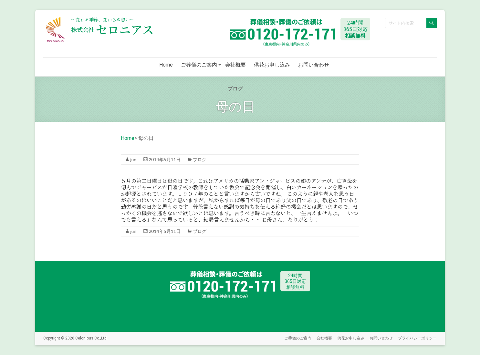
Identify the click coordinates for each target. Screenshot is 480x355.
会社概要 (235, 65)
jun (133, 159)
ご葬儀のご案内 (199, 65)
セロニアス (112, 29)
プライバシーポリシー (417, 338)
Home (166, 65)
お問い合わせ (313, 65)
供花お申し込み (272, 65)
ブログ (199, 159)
